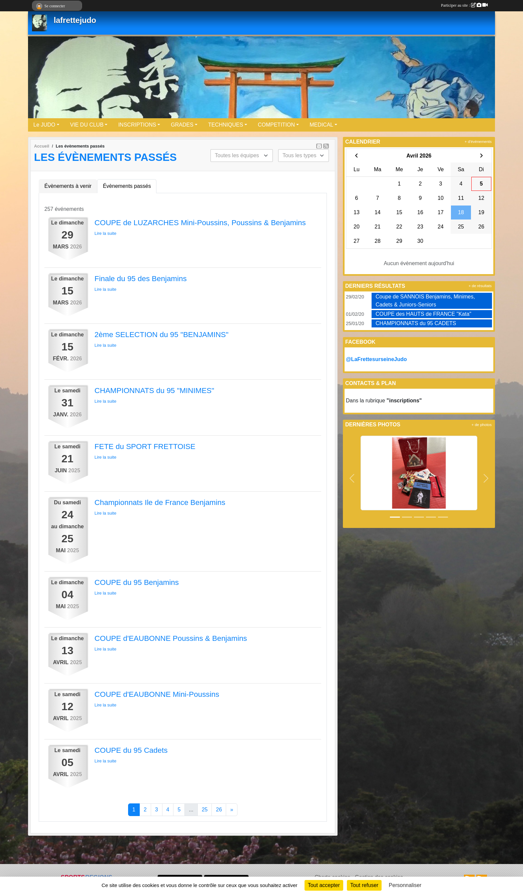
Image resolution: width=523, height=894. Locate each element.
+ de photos (482, 425)
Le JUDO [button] (44, 125)
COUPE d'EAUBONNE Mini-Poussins (156, 694)
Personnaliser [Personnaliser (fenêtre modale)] (405, 885)
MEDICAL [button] (321, 125)
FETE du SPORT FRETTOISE (144, 446)
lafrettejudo (75, 20)
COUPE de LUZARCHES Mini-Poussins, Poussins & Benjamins (200, 223)
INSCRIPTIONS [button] (137, 125)
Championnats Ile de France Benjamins (159, 502)
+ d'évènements (478, 142)
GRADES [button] (182, 125)
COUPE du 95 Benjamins (136, 582)
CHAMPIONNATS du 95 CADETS (416, 323)
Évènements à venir (67, 186)
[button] (352, 478)
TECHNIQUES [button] (225, 125)
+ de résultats (480, 286)
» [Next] (231, 809)
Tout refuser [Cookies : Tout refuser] (364, 885)
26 (219, 809)
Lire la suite (105, 233)
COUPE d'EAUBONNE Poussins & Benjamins (170, 638)
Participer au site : (464, 5)
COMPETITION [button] (276, 125)
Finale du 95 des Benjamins (140, 278)
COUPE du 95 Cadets (130, 750)
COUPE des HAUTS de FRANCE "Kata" (423, 314)
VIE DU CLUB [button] (86, 125)
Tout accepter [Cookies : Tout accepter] (324, 885)
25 (205, 809)
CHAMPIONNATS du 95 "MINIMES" (154, 390)
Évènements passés (127, 186)
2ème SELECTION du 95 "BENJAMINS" (161, 334)
